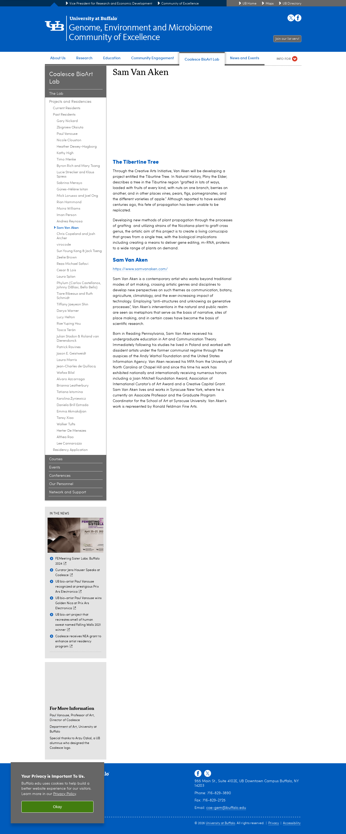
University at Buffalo (220, 823)
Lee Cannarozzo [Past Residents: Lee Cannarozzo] (69, 443)
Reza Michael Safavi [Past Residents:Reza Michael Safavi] (72, 264)
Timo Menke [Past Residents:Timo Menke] (66, 159)
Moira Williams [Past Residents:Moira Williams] (68, 208)
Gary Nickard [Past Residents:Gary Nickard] (67, 121)
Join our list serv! (287, 39)
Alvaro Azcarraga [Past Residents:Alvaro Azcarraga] (71, 379)
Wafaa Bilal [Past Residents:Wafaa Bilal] (66, 373)
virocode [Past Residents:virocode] (64, 244)
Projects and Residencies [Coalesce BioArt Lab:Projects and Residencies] (70, 102)
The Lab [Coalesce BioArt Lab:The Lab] (56, 94)
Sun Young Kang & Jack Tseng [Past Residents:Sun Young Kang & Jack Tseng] (79, 251)
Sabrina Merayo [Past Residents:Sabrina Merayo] (69, 183)
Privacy (273, 823)
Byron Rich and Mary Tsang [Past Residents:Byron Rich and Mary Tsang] (78, 166)
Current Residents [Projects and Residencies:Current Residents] (66, 108)
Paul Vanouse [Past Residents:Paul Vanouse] (67, 134)
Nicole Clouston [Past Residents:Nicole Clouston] (69, 140)
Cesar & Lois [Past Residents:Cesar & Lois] (66, 270)
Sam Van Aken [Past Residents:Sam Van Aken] (68, 227)
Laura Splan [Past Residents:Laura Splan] (66, 276)
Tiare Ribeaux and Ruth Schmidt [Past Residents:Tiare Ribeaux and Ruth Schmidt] (75, 296)
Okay (57, 807)
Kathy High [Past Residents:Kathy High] (65, 153)
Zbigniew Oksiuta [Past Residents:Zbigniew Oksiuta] (70, 127)
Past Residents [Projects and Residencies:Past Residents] (64, 114)
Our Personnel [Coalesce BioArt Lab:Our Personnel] (61, 484)
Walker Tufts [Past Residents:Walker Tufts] (66, 424)
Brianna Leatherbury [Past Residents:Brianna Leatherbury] (73, 385)
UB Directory (292, 3)
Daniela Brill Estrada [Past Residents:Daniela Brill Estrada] (72, 405)
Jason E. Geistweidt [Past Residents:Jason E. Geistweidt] (71, 353)
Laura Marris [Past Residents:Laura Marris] (67, 360)
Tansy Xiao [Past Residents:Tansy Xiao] (65, 418)
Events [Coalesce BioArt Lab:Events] (54, 467)
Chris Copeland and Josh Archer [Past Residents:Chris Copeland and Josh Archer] (76, 236)
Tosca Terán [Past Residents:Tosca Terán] (66, 330)
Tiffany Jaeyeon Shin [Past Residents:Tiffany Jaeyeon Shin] (72, 304)
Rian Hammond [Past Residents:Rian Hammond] (69, 202)
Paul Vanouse (59, 715)
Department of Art (63, 727)
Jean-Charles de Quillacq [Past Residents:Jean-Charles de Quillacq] (76, 366)
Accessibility (292, 823)
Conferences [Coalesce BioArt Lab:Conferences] (60, 476)
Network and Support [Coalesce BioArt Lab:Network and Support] (67, 492)
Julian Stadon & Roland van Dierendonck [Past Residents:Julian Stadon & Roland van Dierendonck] (78, 339)
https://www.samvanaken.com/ (140, 269)
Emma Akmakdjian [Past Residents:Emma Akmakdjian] (71, 411)
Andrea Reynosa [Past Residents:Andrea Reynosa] (70, 221)
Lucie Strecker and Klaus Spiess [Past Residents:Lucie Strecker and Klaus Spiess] (75, 174)
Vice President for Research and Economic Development (110, 3)
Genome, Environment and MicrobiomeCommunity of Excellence (140, 32)
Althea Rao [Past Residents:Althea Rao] (65, 437)
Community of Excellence (180, 3)
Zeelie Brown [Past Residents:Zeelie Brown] (67, 257)
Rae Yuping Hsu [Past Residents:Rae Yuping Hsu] (69, 323)
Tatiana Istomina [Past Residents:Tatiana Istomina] (70, 392)
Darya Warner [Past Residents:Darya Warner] (68, 311)
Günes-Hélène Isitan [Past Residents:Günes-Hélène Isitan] (72, 189)
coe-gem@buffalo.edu (226, 808)
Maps (270, 3)
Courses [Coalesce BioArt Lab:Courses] (56, 459)
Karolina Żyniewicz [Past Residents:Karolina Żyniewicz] (71, 398)
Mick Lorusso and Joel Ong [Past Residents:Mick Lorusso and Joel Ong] (77, 196)
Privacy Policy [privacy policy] (64, 794)
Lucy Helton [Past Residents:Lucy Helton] (66, 317)
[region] (57, 792)
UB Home (249, 3)
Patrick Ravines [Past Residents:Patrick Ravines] (69, 347)
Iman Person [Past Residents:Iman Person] (66, 215)
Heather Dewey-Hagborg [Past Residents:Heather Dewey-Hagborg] (77, 146)
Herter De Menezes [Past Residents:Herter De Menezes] (71, 430)
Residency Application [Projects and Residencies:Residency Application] (70, 450)
